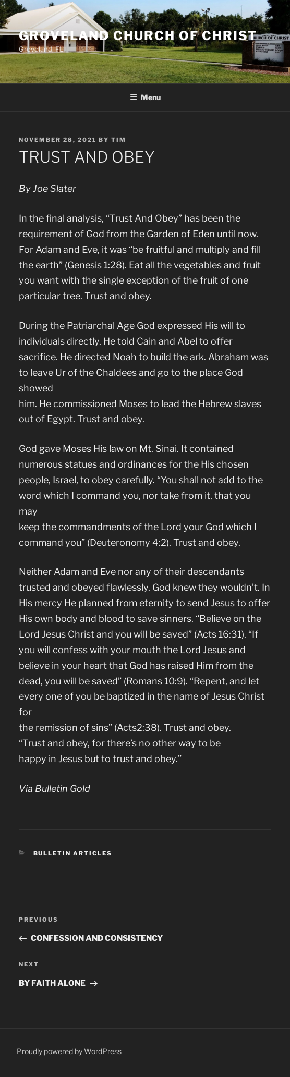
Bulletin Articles (73, 853)
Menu (145, 97)
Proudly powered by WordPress (69, 1051)
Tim (118, 139)
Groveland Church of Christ (138, 35)
